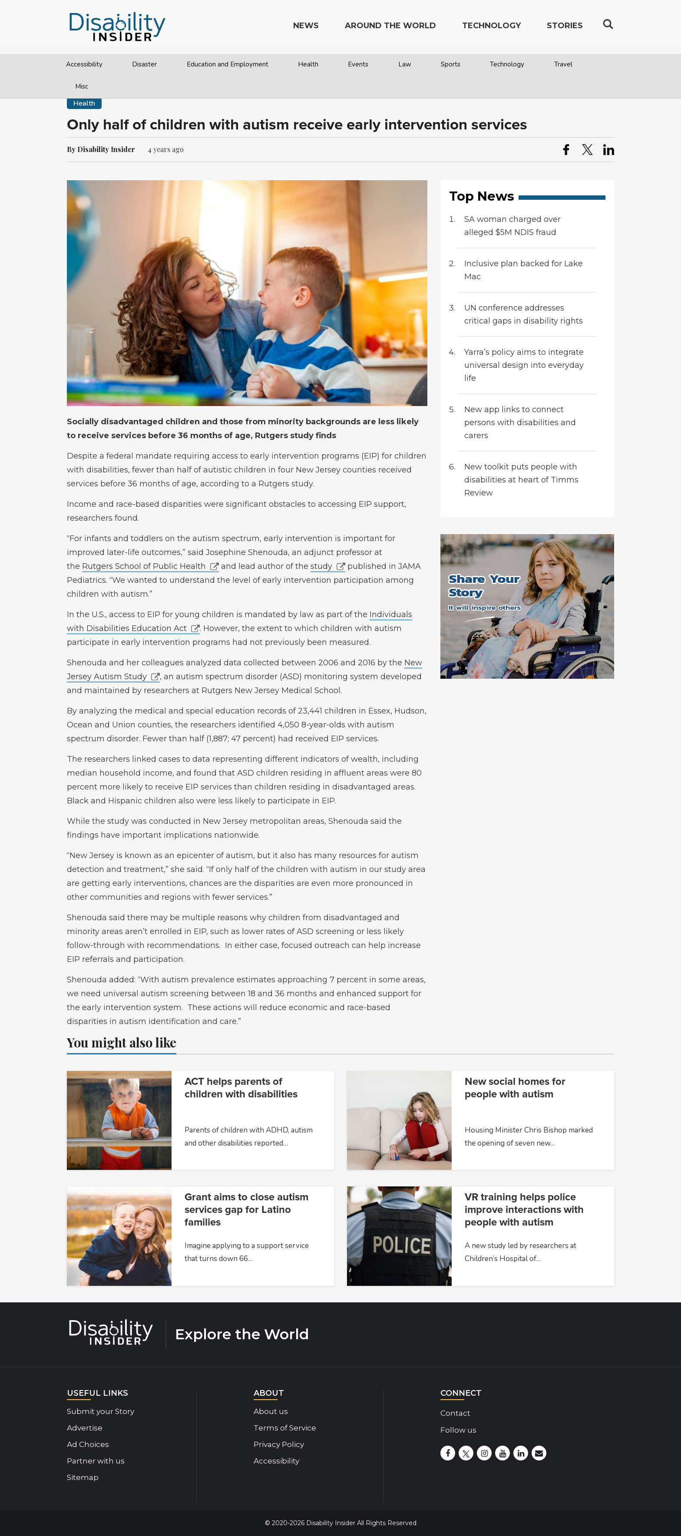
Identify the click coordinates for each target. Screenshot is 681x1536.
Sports (450, 64)
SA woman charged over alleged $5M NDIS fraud (512, 226)
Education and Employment (227, 64)
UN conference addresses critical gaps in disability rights (523, 314)
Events (358, 64)
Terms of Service (285, 1428)
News (306, 28)
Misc (81, 86)
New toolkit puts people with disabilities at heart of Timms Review (521, 480)
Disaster (144, 64)
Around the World (390, 28)
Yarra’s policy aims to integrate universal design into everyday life (524, 365)
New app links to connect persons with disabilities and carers (520, 422)
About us (271, 1411)
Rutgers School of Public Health (144, 566)
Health (308, 64)
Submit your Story (100, 1411)
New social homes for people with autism (515, 1087)
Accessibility (84, 64)
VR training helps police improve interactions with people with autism (524, 1210)
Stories (565, 28)
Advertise (84, 1428)
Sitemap (83, 1477)
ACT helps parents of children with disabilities (241, 1087)
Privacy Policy (279, 1444)
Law (404, 64)
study (321, 566)
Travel (563, 64)
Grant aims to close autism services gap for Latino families (246, 1210)
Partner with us (96, 1461)
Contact (455, 1413)
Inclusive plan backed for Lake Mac (523, 270)
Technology (507, 64)
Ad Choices (88, 1444)
